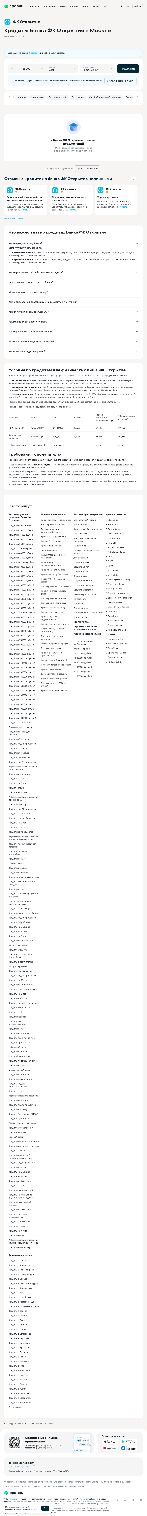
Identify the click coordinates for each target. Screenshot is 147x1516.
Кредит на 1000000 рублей (22, 656)
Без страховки (81, 531)
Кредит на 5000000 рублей (22, 711)
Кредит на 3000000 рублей (22, 702)
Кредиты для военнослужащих (17, 1020)
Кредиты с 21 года (18, 746)
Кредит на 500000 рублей (21, 619)
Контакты (21, 1479)
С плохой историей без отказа (56, 662)
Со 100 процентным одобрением (83, 640)
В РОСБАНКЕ (112, 568)
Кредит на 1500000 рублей (22, 679)
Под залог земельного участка (88, 610)
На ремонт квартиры (84, 583)
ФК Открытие (22, 186)
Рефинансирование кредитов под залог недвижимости (23, 835)
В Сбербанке (112, 517)
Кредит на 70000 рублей (21, 569)
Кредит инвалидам (18, 1014)
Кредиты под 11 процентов (22, 759)
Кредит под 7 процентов (21, 829)
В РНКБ (109, 558)
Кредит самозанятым (51, 667)
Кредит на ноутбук (83, 578)
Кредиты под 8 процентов (22, 1160)
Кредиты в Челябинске (20, 1295)
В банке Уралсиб (114, 623)
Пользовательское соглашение (82, 1479)
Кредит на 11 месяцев (20, 1207)
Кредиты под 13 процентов (22, 1102)
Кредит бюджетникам (19, 1116)
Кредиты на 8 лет (17, 820)
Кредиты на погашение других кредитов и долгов (21, 1194)
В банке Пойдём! (114, 600)
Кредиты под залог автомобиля (18, 850)
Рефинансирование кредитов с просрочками (23, 766)
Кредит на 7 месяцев (19, 736)
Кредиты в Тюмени (18, 1322)
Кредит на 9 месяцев (19, 750)
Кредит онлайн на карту (53, 605)
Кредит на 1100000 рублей (22, 660)
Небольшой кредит (18, 1044)
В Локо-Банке (112, 613)
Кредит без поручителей (21, 1187)
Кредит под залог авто (52, 609)
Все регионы (15, 1404)
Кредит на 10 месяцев (20, 1178)
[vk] (125, 1498)
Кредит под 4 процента (20, 1076)
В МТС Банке (112, 540)
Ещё (105, 6)
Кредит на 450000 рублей (21, 615)
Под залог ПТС (81, 615)
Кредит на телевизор (19, 771)
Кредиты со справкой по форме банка (21, 953)
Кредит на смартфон (84, 587)
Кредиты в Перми (17, 1327)
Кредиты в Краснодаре (20, 1262)
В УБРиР (110, 563)
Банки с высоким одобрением (56, 517)
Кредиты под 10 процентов (22, 915)
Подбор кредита (17, 861)
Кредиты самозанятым (20, 755)
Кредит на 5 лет (81, 564)
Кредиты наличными (19, 720)
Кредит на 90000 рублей (21, 578)
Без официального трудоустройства (50, 528)
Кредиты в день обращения (22, 815)
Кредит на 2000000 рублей (22, 692)
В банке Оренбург (115, 618)
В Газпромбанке (114, 536)
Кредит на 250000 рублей (21, 596)
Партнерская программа (39, 1479)
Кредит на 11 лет (17, 1063)
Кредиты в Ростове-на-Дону (22, 1299)
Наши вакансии (59, 1484)
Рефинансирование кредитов (23, 1093)
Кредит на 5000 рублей (20, 523)
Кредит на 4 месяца (18, 1098)
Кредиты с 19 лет (17, 825)
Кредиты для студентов (20, 968)
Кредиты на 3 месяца (19, 924)
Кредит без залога (18, 947)
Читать (24, 207)
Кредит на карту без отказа (54, 572)
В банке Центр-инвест (117, 591)
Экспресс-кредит (82, 646)
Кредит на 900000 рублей (21, 647)
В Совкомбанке (113, 531)
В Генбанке (111, 609)
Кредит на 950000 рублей (21, 651)
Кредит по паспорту (19, 802)
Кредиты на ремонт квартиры (24, 1000)
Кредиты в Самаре (18, 1276)
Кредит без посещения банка (23, 910)
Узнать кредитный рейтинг (54, 676)
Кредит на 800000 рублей (21, 642)
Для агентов (60, 1479)
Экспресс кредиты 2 (18, 943)
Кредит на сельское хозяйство (24, 1139)
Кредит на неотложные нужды (24, 1143)
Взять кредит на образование (56, 584)
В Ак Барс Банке (114, 586)
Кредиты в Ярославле (19, 1368)
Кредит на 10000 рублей (21, 528)
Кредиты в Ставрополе (20, 1395)
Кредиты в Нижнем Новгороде (24, 1304)
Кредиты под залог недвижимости (18, 1213)
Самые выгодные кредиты (54, 671)
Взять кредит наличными (53, 600)
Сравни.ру (8, 1421)
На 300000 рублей (82, 660)
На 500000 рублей (82, 669)
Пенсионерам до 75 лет (85, 592)
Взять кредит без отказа (53, 522)
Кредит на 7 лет (81, 569)
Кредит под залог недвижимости (49, 616)
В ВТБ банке (112, 522)
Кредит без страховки (19, 1054)
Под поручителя (82, 619)
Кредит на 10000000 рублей (22, 715)
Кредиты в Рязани (18, 1377)
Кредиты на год (16, 1183)
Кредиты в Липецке (18, 1381)
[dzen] (141, 1498)
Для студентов (81, 555)
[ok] (133, 1498)
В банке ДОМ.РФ (114, 655)
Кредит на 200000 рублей (21, 592)
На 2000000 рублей (83, 655)
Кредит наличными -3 (20, 1049)
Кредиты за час (16, 1088)
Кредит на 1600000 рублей (22, 683)
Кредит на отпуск (17, 1233)
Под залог (78, 601)
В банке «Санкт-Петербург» (119, 595)
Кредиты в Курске (17, 1386)
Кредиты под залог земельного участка (18, 1083)
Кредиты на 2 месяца (19, 1169)
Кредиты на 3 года (18, 929)
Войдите (35, 53)
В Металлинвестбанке (117, 641)
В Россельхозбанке (115, 545)
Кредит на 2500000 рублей (22, 697)
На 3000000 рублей (83, 664)
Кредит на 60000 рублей (21, 564)
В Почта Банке (113, 526)
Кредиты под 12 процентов (22, 806)
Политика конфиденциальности (115, 1479)
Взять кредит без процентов (88, 526)
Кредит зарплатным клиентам (24, 874)
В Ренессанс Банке (115, 581)
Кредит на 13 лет (17, 1026)
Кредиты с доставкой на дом (23, 987)
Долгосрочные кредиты (20, 724)
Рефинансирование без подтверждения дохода (85, 625)
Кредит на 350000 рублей (21, 605)
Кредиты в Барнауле (19, 1359)
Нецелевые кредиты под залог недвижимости (21, 900)
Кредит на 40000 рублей (21, 550)
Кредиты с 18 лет (17, 1009)
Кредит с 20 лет (16, 776)
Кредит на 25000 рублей (21, 541)
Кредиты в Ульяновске (20, 1400)
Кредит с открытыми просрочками (51, 652)
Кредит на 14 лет (17, 856)
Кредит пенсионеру (18, 1224)
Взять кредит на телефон (53, 596)
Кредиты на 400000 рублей (22, 610)
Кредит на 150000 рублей (21, 587)
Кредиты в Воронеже (19, 1308)
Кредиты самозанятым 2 (21, 1219)
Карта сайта (27, 1484)
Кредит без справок (51, 538)
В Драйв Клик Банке (116, 650)
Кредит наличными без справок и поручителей (20, 1154)
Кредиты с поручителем (21, 959)
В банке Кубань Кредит (117, 604)
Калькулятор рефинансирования (51, 561)
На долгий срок (81, 543)
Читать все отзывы (14, 216)
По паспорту (80, 596)
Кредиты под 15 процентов (22, 741)
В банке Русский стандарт (118, 577)
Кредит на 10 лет (82, 560)
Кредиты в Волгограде (20, 1331)
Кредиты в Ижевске (18, 1372)
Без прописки (80, 522)
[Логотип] (13, 1490)
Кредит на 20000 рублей (21, 537)
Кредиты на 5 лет (17, 781)
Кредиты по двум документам (23, 1058)
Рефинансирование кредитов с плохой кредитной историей (23, 1239)
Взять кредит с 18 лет (51, 645)
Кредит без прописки (19, 1005)
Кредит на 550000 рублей (21, 624)
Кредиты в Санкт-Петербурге (23, 1281)
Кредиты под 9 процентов (22, 1035)
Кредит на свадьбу (18, 865)
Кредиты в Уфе (16, 1290)
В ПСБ (109, 554)
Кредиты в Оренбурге (19, 1340)
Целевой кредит (17, 1134)
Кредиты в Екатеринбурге (21, 1272)
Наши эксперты (42, 1484)
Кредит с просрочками (20, 1040)
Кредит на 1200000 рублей (22, 665)
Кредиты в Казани (18, 1313)
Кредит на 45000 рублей (21, 555)
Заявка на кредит (49, 548)
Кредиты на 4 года (18, 1228)
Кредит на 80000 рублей (21, 573)
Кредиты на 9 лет (17, 933)
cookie (21, 1507)
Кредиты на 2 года (18, 790)
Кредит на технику (18, 1107)
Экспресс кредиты (18, 964)
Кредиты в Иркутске (19, 1345)
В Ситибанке (112, 645)
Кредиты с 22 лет (17, 1148)
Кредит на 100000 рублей (21, 583)
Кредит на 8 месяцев (19, 1072)
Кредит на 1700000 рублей (22, 688)
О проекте (9, 1479)
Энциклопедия (11, 1484)
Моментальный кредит (20, 1067)
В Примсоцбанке (114, 659)
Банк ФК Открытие (35, 1421)
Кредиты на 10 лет (18, 977)
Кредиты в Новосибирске (21, 1267)
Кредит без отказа (18, 996)
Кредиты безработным (20, 920)
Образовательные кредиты (22, 1121)
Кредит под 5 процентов (21, 982)
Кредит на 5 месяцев (19, 1031)
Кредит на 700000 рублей (21, 633)
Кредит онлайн (16, 785)
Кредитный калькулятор (53, 567)
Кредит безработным (51, 543)
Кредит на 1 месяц (18, 1165)
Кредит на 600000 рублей (21, 628)
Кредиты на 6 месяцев (20, 906)
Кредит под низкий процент (55, 621)
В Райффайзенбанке (116, 549)
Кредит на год (80, 573)
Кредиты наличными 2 (20, 811)
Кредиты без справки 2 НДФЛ (23, 1111)
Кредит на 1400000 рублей (22, 674)
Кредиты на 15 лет (18, 1174)
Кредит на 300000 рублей (21, 601)
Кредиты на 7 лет (17, 1130)
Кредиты (51, 1421)
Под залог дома (81, 605)
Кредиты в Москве (18, 1258)
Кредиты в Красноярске (20, 1285)
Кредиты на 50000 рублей (21, 560)
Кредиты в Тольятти (19, 1349)
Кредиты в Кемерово (19, 1391)
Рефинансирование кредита (55, 641)
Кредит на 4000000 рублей (22, 706)
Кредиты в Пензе (17, 1354)
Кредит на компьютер (20, 1245)
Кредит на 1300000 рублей (22, 669)
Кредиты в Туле (16, 1363)
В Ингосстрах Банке (116, 636)
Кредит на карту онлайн (21, 938)
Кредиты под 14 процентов (22, 973)
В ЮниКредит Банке (116, 627)
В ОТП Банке (112, 572)
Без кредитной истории (85, 517)
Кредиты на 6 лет (17, 991)
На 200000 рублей (82, 651)
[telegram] (117, 1498)
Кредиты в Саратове (19, 1336)
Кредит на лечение (18, 870)
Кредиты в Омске (17, 1317)
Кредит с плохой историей (54, 657)
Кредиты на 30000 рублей (21, 546)
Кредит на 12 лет (17, 886)
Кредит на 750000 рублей (21, 637)
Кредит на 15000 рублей (21, 532)
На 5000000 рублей (83, 674)
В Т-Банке (110, 632)
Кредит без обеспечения (21, 1125)
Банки (20, 1421)
